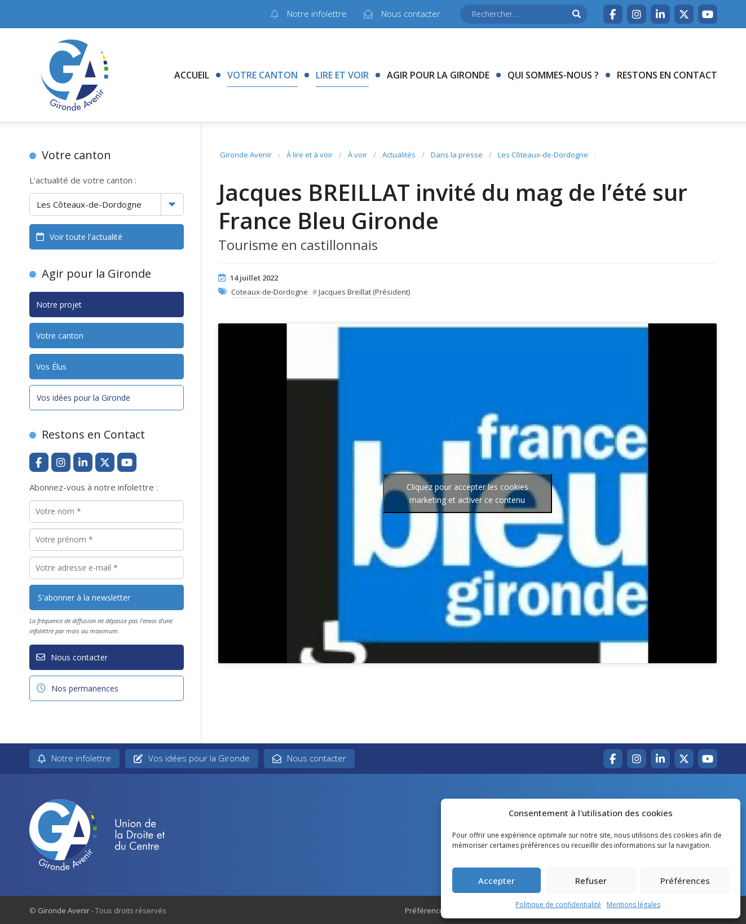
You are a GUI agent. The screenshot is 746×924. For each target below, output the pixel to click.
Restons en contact (667, 75)
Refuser (591, 880)
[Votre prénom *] (106, 539)
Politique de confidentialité (558, 904)
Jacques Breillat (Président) (364, 292)
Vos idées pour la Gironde (83, 397)
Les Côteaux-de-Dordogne (543, 155)
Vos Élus (51, 366)
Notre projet (59, 304)
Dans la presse (457, 155)
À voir (357, 155)
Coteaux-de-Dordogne (269, 292)
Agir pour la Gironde (438, 75)
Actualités (399, 155)
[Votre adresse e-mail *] (106, 568)
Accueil (191, 75)
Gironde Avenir (246, 155)
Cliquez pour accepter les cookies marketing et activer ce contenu (467, 493)
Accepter (496, 880)
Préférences (685, 880)
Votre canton (262, 75)
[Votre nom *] (106, 511)
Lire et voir (342, 75)
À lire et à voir (309, 155)
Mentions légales (633, 904)
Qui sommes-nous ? (553, 75)
